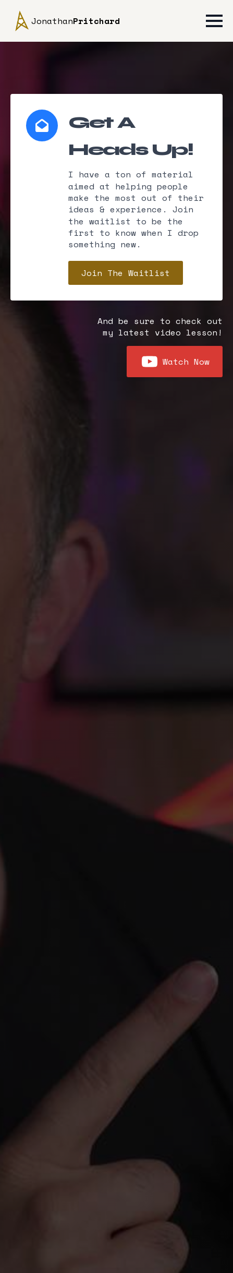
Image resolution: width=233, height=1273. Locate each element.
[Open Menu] (214, 21)
